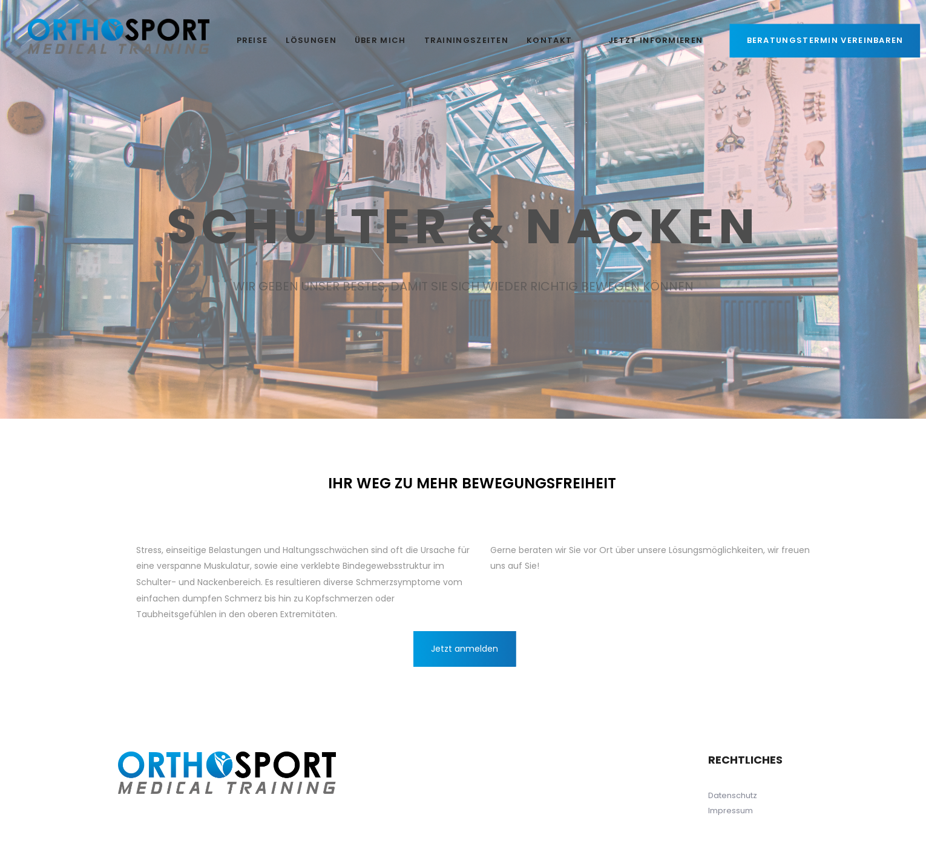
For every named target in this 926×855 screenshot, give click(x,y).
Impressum (730, 810)
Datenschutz (732, 795)
